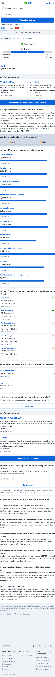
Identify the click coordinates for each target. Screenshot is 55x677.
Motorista (34, 82)
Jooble (14, 674)
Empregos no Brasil (42, 660)
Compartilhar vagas (25, 655)
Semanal (16, 38)
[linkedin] (51, 646)
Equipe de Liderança (8, 661)
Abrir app (50, 3)
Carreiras (5, 669)
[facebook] (33, 646)
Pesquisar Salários (27, 20)
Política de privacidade (43, 666)
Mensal (7, 38)
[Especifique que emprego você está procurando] (27, 8)
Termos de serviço (42, 663)
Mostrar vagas (7, 306)
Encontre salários (42, 669)
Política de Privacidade (16, 492)
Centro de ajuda (7, 658)
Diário (24, 38)
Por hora (31, 38)
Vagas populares (41, 657)
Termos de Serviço (29, 492)
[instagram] (39, 646)
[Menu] (3, 3)
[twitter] (45, 646)
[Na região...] (27, 14)
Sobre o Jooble (7, 655)
